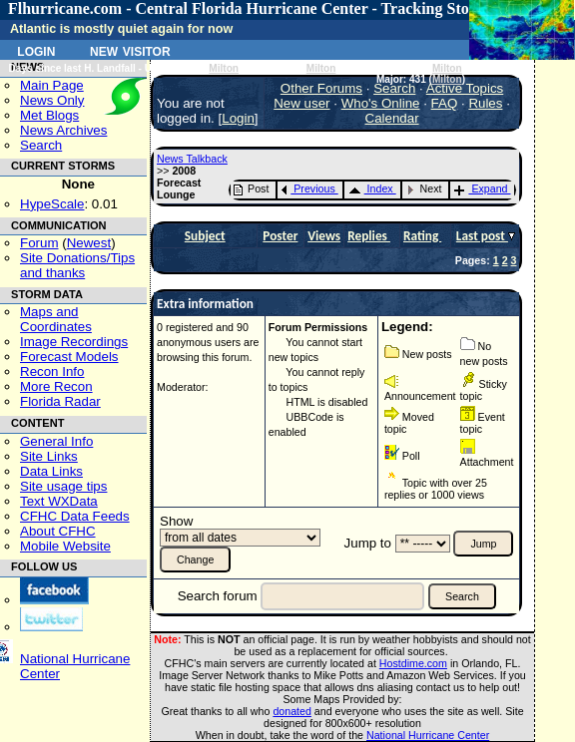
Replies (368, 235)
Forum (39, 242)
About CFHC (58, 531)
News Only (52, 100)
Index (370, 188)
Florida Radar (60, 401)
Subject (205, 235)
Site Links (49, 456)
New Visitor (130, 50)
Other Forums (321, 88)
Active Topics (465, 88)
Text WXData (59, 501)
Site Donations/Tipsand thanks (77, 265)
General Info (56, 441)
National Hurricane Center (427, 735)
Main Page (52, 85)
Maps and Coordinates (56, 319)
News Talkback (192, 159)
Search (41, 145)
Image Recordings (74, 341)
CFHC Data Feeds (75, 516)
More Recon (56, 386)
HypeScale (52, 203)
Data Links (51, 471)
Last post (482, 235)
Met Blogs (49, 115)
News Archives (63, 130)
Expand (480, 188)
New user (301, 103)
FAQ (444, 103)
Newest (89, 242)
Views (323, 235)
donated (292, 711)
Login (36, 50)
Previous (308, 188)
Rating (422, 235)
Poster (280, 235)
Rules (485, 103)
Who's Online (380, 103)
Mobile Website (65, 546)
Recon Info (52, 371)
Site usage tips (63, 486)
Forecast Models (69, 356)
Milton (224, 68)
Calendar (392, 118)
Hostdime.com (413, 663)
